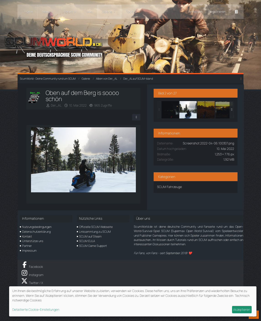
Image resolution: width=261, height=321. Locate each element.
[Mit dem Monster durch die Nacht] (180, 108)
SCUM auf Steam (90, 236)
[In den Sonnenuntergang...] (216, 108)
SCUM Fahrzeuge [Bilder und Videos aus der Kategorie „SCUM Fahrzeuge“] (179, 190)
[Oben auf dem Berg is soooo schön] (198, 108)
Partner (27, 245)
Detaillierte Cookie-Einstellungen (35, 309)
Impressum (29, 250)
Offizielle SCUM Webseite (96, 226)
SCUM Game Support (93, 245)
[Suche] (236, 11)
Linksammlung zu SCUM (95, 231)
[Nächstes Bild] (137, 157)
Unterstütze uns (32, 240)
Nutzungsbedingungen (37, 226)
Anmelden (195, 11)
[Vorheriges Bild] (39, 157)
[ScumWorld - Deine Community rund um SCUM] (130, 45)
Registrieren (217, 11)
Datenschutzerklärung (36, 231)
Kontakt (27, 236)
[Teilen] (146, 111)
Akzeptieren (241, 309)
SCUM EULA (87, 240)
